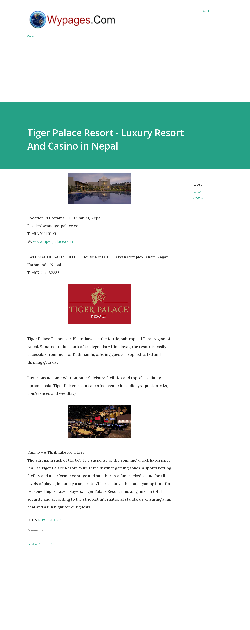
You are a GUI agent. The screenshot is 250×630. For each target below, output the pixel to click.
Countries (115, 36)
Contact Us (164, 36)
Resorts (198, 197)
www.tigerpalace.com (53, 241)
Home (31, 36)
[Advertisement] (125, 68)
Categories (53, 36)
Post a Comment (40, 544)
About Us (139, 36)
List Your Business (84, 36)
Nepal (197, 192)
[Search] (205, 11)
